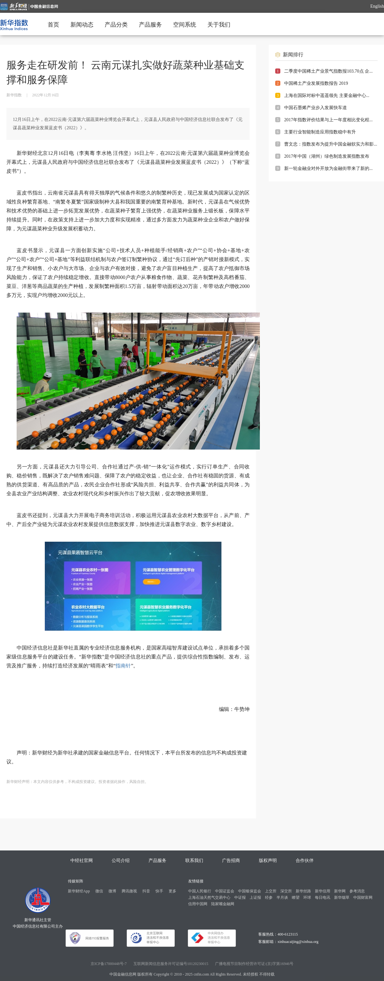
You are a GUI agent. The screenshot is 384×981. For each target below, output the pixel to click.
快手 (159, 891)
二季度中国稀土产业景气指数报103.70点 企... (328, 71)
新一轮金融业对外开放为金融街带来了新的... (328, 168)
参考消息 (357, 891)
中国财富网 (362, 897)
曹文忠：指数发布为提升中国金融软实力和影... (330, 144)
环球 (307, 897)
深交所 (286, 891)
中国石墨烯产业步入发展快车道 (315, 107)
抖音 (146, 891)
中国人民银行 (199, 891)
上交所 (270, 891)
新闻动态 (81, 24)
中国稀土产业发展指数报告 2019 (316, 83)
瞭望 (296, 897)
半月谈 (282, 897)
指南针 (123, 665)
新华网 (340, 891)
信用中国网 (197, 904)
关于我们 (218, 24)
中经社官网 (81, 860)
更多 (172, 891)
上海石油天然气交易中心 (209, 897)
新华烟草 (341, 897)
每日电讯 (322, 897)
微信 (99, 891)
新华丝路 (303, 891)
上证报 (255, 897)
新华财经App (79, 891)
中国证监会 (224, 891)
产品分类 (116, 24)
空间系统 (184, 24)
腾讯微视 (129, 891)
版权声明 (268, 860)
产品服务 (150, 24)
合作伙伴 (305, 860)
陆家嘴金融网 (222, 904)
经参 (269, 897)
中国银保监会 (249, 891)
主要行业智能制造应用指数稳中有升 (320, 132)
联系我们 (194, 860)
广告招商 (231, 860)
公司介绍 (121, 860)
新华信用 (322, 891)
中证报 (240, 897)
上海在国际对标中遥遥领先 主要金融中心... (326, 95)
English (377, 6)
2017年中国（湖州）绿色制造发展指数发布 (326, 156)
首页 (53, 24)
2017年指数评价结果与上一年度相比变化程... (328, 119)
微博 (112, 891)
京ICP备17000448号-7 (109, 963)
